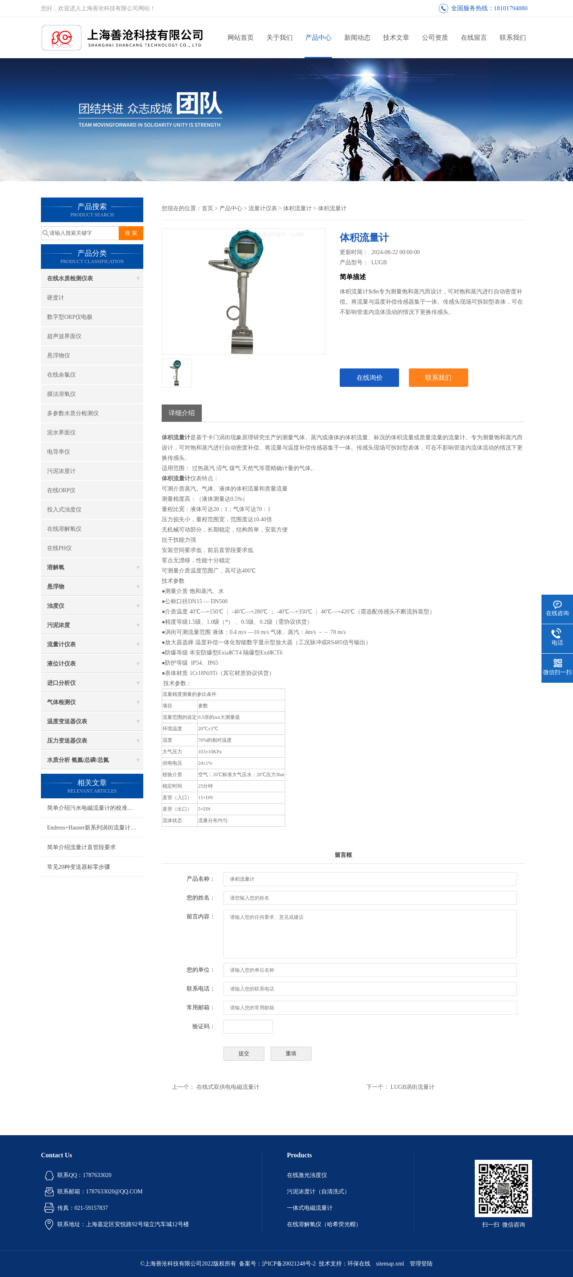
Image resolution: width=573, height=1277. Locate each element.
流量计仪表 (61, 644)
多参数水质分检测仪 (73, 413)
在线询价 (369, 377)
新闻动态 (357, 37)
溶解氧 (55, 567)
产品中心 (318, 37)
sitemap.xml (390, 1264)
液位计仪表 (61, 664)
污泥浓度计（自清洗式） (318, 1191)
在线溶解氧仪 (64, 529)
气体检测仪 (61, 702)
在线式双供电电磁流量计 (227, 1087)
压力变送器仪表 (67, 741)
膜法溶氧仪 (61, 394)
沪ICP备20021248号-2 (289, 1264)
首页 (207, 208)
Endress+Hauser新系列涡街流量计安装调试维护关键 (95, 828)
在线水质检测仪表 (70, 278)
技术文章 (396, 37)
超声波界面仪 (64, 336)
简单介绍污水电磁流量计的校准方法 (93, 808)
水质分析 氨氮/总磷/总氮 (78, 760)
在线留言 (474, 37)
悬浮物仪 (58, 355)
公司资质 (435, 37)
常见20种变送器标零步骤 (78, 867)
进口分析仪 (61, 683)
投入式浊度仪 (64, 510)
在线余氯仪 (61, 375)
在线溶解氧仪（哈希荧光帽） (324, 1224)
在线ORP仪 (61, 490)
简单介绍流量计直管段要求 (81, 847)
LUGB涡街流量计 (412, 1087)
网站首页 (241, 37)
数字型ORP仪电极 (69, 317)
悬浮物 (55, 587)
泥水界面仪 (61, 432)
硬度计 (55, 298)
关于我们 (279, 37)
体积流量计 (297, 208)
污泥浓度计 (61, 471)
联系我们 (513, 37)
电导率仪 (58, 452)
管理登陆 (421, 1264)
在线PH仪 (59, 548)
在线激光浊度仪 (307, 1175)
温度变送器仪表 (67, 721)
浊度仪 (55, 606)
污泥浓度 (58, 625)
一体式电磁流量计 (310, 1208)
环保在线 (358, 1264)
